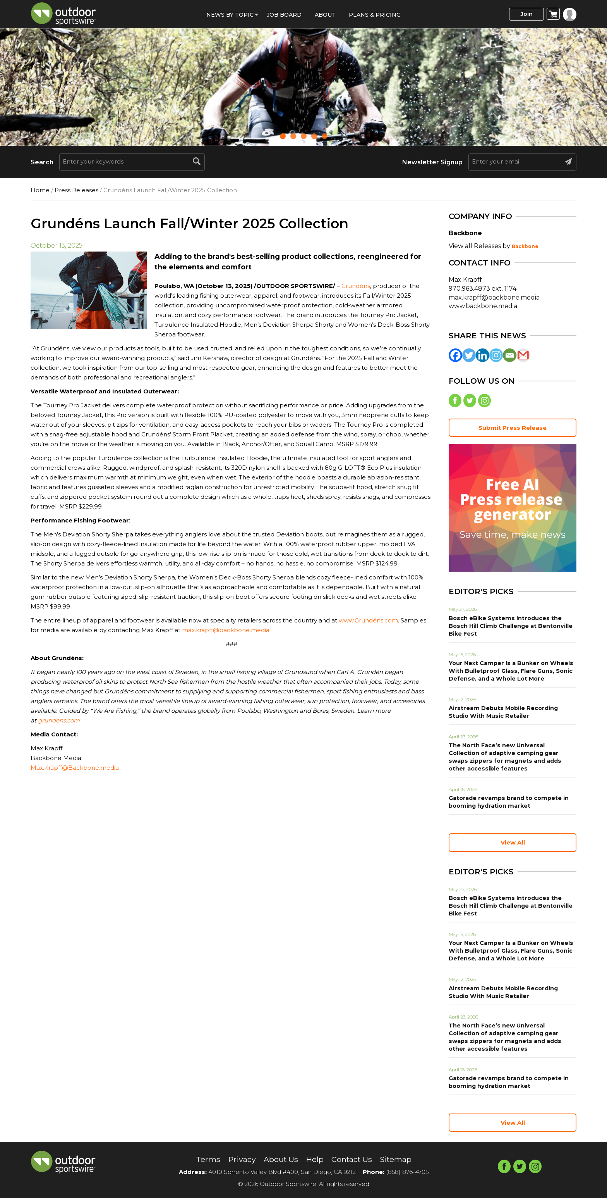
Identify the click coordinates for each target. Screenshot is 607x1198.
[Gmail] (523, 355)
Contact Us (352, 1159)
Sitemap (397, 1159)
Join (526, 14)
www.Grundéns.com (368, 620)
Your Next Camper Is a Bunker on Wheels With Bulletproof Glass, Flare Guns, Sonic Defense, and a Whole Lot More (509, 671)
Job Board (284, 14)
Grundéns (355, 286)
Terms (206, 1159)
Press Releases (76, 190)
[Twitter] (469, 355)
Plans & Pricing (375, 14)
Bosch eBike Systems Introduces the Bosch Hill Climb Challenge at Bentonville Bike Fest (510, 626)
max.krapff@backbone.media (225, 630)
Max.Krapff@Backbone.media (75, 767)
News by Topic (230, 14)
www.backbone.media (483, 306)
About (325, 14)
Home (40, 190)
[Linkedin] (482, 355)
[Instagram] (496, 355)
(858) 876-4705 (407, 1172)
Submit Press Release (512, 428)
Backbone (525, 246)
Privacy (240, 1159)
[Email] (509, 355)
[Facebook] (455, 355)
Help (314, 1159)
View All (513, 842)
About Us (279, 1159)
